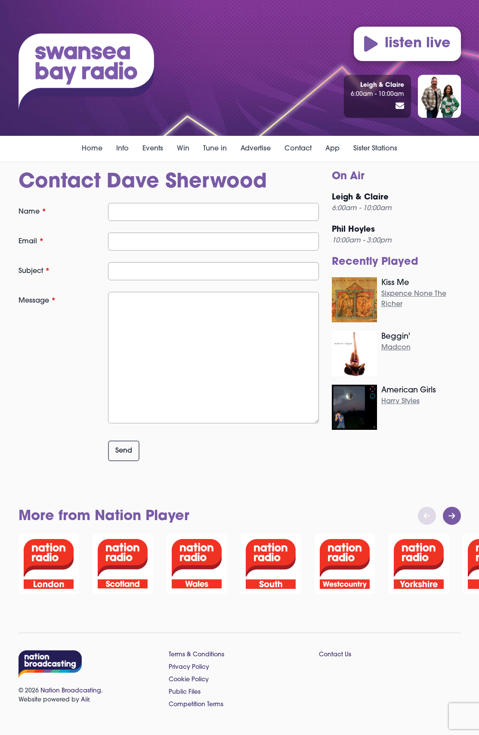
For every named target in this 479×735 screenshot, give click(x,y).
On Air (348, 177)
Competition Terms (196, 704)
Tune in (215, 148)
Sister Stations (375, 148)
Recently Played (375, 262)
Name (32, 211)
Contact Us (335, 655)
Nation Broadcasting (70, 691)
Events (152, 148)
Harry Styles (400, 401)
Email (31, 241)
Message (37, 300)
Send (123, 450)
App (332, 148)
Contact (298, 148)
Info (122, 148)
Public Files (185, 692)
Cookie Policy (189, 680)
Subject (34, 271)
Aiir (85, 700)
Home (92, 148)
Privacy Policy (189, 667)
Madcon (396, 347)
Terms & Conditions (196, 655)
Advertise (256, 148)
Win (183, 148)
